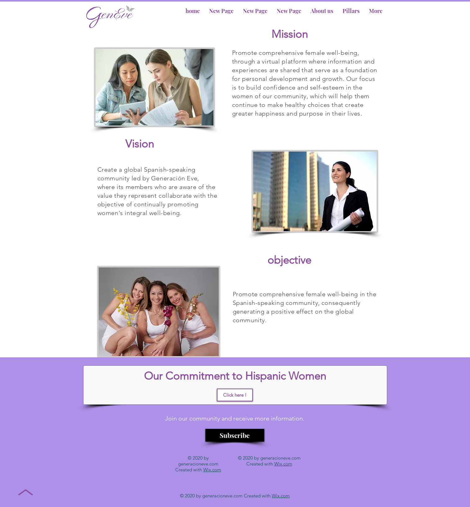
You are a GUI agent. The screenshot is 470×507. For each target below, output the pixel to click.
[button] (322, 11)
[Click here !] (235, 395)
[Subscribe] (234, 435)
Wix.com (212, 470)
